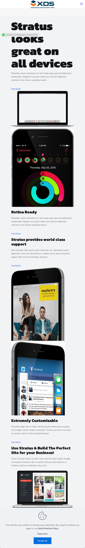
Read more (43, 533)
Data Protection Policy (48, 528)
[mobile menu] (81, 4)
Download (15, 88)
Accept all (42, 540)
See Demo (16, 233)
